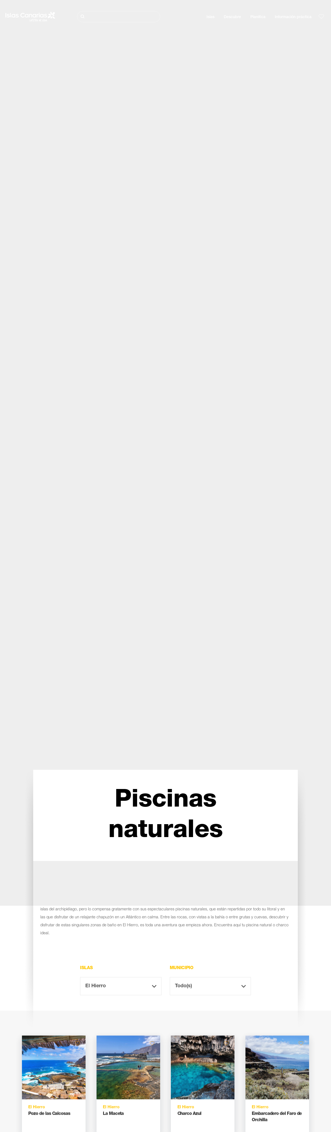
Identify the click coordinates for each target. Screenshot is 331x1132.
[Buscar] (118, 16)
